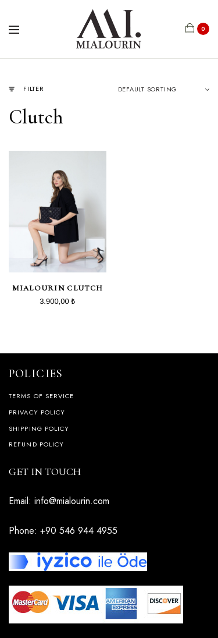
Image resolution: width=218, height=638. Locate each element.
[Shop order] (164, 89)
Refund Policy (36, 444)
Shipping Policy (39, 428)
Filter (26, 89)
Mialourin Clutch (57, 288)
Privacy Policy (37, 412)
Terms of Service (41, 395)
